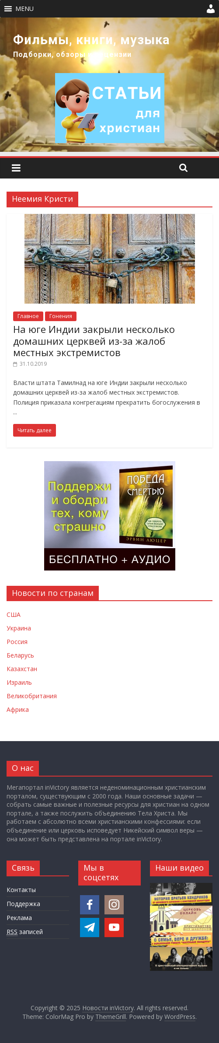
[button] (24, 9)
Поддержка (23, 904)
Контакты (21, 890)
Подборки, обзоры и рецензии (72, 54)
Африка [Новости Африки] (18, 709)
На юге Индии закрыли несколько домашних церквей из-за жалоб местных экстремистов (94, 340)
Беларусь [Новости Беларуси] (20, 655)
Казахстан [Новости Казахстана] (22, 669)
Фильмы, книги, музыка (91, 39)
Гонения (60, 316)
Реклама (19, 918)
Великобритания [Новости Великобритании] (32, 696)
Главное (28, 316)
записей (25, 932)
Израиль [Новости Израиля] (19, 682)
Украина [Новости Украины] (19, 628)
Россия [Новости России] (17, 641)
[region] (109, 85)
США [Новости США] (14, 614)
